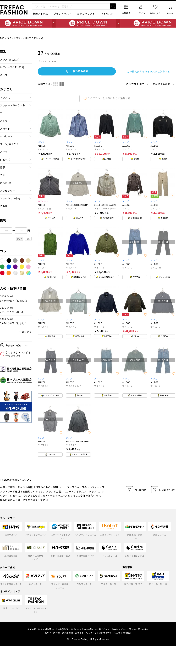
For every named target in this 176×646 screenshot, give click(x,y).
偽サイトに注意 (52, 632)
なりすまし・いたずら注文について (18, 354)
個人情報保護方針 (47, 629)
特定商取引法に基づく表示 (97, 629)
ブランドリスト (62, 13)
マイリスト (107, 13)
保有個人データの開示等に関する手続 (130, 629)
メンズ (9, 59)
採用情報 (127, 632)
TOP (2, 38)
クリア (20, 238)
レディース (12, 67)
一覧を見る (25, 331)
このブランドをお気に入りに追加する (106, 98)
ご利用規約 (67, 632)
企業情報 (31, 629)
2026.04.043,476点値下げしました (13, 298)
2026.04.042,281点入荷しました (12, 310)
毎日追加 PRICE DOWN (88, 23)
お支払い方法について (18, 345)
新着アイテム (40, 13)
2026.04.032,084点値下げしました (13, 321)
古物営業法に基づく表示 (70, 629)
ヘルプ (117, 632)
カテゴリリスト (86, 13)
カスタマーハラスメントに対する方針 (93, 632)
